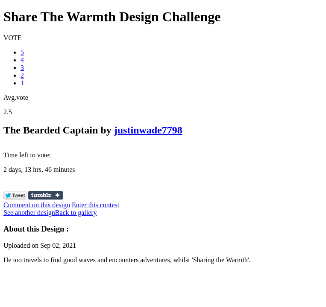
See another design (29, 212)
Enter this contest (95, 205)
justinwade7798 (148, 130)
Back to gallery (76, 212)
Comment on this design (36, 205)
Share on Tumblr (45, 195)
